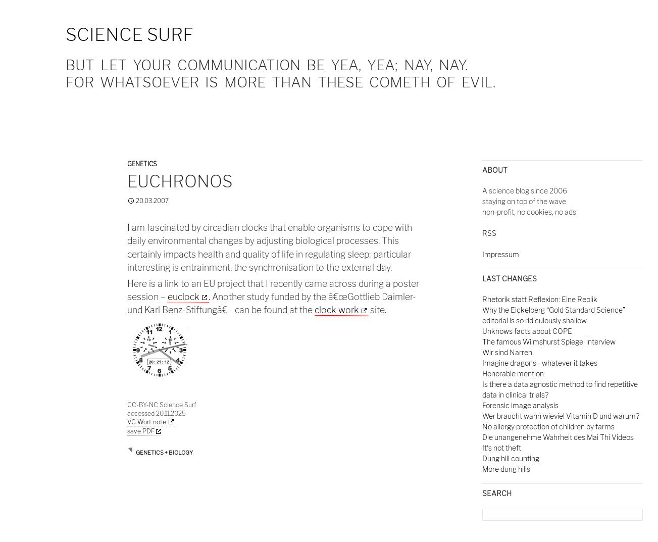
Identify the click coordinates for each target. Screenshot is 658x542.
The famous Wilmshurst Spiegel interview (549, 341)
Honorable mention (513, 373)
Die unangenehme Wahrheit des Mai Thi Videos (558, 437)
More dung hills (506, 469)
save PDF (144, 431)
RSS (489, 233)
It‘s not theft (501, 448)
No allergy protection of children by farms (548, 426)
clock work (337, 310)
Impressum (500, 254)
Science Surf (129, 34)
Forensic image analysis (520, 405)
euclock (183, 296)
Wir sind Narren (507, 352)
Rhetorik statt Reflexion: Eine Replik (539, 299)
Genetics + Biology (164, 452)
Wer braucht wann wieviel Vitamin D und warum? (560, 416)
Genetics (142, 164)
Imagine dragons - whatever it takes (539, 363)
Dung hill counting (510, 458)
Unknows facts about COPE (527, 331)
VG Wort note (146, 422)
